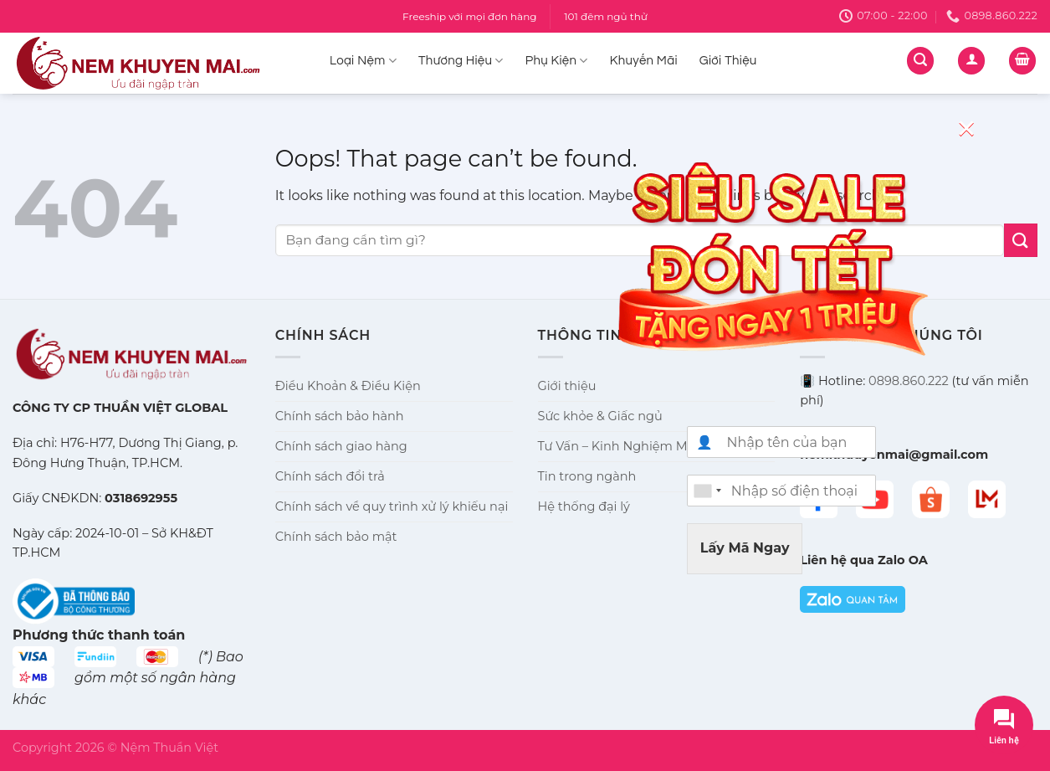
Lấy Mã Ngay (745, 548)
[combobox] (707, 490)
